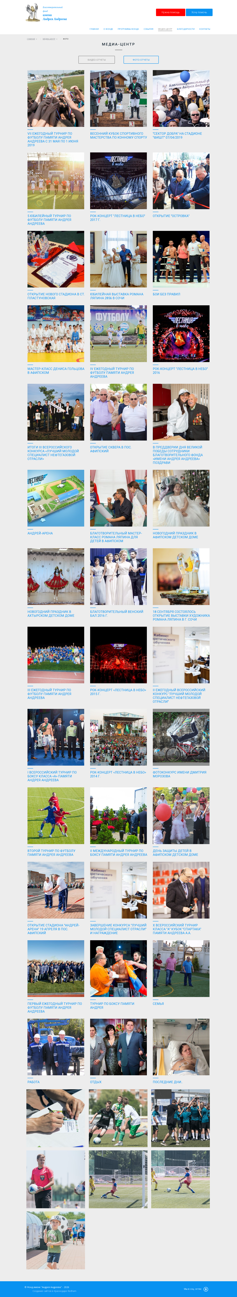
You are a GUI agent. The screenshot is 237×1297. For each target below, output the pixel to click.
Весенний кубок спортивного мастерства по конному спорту (118, 135)
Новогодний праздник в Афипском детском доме (175, 535)
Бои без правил (166, 294)
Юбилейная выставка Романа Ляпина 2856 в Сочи (116, 296)
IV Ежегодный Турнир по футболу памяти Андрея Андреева (112, 372)
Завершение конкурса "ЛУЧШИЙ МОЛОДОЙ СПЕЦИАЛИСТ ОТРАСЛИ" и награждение (118, 929)
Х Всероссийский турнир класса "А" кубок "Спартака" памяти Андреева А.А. (177, 929)
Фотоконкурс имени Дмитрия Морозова (179, 774)
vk (205, 1289)
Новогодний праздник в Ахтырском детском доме (50, 614)
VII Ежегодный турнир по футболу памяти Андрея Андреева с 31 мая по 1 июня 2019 (52, 139)
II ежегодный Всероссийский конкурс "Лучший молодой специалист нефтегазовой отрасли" (179, 696)
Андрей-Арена (40, 533)
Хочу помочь (199, 12)
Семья (158, 1004)
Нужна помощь (171, 12)
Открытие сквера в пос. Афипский (110, 449)
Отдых (96, 1082)
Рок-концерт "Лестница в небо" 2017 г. (117, 218)
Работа (33, 1082)
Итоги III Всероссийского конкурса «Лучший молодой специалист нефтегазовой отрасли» (53, 453)
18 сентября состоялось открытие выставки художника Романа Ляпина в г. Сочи (181, 615)
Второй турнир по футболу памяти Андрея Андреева (51, 853)
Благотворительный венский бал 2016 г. (116, 614)
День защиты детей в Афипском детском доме (175, 853)
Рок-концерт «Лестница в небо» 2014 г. (118, 774)
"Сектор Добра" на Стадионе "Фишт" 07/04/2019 (177, 135)
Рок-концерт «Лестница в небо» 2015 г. (118, 692)
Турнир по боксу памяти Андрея (112, 1006)
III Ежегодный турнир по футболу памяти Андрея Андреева (49, 694)
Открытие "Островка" (171, 216)
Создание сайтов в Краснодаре (50, 1290)
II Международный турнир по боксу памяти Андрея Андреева (118, 853)
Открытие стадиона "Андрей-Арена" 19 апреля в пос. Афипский (53, 929)
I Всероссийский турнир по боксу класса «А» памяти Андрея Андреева (52, 776)
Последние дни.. (168, 1082)
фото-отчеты (141, 59)
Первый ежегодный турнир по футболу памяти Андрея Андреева (54, 1007)
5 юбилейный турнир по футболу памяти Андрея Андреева (49, 220)
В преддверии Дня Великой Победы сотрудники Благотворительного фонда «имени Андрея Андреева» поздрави (178, 455)
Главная (31, 39)
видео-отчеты (97, 59)
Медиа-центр (49, 39)
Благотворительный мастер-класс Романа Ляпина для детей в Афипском (116, 537)
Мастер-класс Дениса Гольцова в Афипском (55, 371)
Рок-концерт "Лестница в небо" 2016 (180, 371)
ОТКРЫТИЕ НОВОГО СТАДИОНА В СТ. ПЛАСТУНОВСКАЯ (56, 296)
